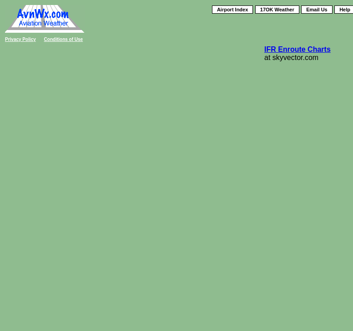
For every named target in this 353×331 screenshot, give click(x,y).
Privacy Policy (20, 39)
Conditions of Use (63, 39)
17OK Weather (277, 9)
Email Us (316, 9)
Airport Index (232, 9)
